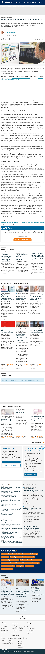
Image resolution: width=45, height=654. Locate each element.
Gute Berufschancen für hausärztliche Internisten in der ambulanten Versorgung (10, 517)
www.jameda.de (39, 106)
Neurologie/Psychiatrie (7, 563)
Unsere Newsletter (8, 551)
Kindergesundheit (24, 560)
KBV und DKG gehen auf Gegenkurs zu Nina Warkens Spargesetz (10, 521)
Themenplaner (30, 627)
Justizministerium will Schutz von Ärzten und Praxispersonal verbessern (36, 297)
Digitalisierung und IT (19, 222)
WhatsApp (20, 645)
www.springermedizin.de (7, 640)
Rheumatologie (29, 566)
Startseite (3, 625)
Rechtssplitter (19, 566)
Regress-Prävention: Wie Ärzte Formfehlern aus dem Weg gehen (22, 257)
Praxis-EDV (11, 222)
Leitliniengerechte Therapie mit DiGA (6, 420)
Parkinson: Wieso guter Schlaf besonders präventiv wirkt (32, 509)
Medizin (3, 628)
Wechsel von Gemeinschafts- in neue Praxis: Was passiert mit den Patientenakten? (6, 258)
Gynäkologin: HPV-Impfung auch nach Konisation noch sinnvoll (9, 513)
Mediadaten (30, 625)
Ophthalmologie (26, 563)
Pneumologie (35, 563)
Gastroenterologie (6, 560)
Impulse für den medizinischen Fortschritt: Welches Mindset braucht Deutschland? (22, 337)
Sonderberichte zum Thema (11, 407)
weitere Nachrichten (17, 545)
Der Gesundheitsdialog (7, 331)
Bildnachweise (15, 635)
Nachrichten (5, 484)
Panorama (3, 632)
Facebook (20, 643)
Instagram (20, 647)
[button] (41, 2)
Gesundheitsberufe (39, 222)
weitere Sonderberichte (37, 442)
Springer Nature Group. (28, 651)
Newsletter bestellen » (30, 474)
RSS (28, 634)
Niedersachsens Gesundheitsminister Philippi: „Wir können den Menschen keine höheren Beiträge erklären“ (11, 509)
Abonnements (30, 630)
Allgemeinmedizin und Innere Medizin (11, 554)
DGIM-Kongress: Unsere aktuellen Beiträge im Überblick (37, 590)
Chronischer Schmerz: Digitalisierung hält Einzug (37, 418)
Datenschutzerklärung (17, 628)
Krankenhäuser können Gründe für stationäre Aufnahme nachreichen (11, 525)
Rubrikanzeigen (31, 628)
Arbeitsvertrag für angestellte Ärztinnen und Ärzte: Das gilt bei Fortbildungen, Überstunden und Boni (22, 594)
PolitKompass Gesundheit (8, 566)
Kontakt (13, 634)
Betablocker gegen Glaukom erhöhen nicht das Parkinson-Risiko (10, 488)
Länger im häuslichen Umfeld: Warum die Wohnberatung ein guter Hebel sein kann (7, 592)
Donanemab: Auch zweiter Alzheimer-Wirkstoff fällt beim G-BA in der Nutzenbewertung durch (11, 542)
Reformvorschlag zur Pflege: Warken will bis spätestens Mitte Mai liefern (10, 492)
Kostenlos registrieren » (11, 465)
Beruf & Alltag (33, 554)
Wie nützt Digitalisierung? (20, 411)
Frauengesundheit (29, 557)
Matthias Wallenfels (11, 32)
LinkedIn (20, 642)
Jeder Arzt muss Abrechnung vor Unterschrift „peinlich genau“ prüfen (22, 297)
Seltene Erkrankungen (7, 569)
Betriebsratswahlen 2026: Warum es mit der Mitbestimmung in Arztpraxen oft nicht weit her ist (37, 257)
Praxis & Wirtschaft (5, 630)
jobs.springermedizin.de (7, 643)
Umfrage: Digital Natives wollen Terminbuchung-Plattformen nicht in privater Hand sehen (11, 537)
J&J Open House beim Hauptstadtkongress (36, 331)
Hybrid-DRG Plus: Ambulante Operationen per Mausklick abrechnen (7, 297)
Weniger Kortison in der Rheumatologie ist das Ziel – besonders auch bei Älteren (11, 529)
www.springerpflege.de (6, 642)
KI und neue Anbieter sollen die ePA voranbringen (9, 504)
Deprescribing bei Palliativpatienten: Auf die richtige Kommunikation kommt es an (33, 490)
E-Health (21, 557)
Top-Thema (25, 554)
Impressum (14, 632)
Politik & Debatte (5, 627)
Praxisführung (4, 222)
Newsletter (29, 632)
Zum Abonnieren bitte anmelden (22, 239)
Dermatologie (5, 557)
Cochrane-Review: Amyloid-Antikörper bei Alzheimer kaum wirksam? (10, 533)
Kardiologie (15, 560)
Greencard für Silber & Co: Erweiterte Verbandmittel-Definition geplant (9, 496)
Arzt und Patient (29, 222)
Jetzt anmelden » (11, 462)
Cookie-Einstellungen (17, 630)
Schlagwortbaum (16, 625)
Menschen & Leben (36, 560)
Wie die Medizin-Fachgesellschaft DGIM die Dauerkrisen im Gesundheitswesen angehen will (11, 500)
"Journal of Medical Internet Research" (20, 78)
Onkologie (17, 563)
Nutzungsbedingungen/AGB (18, 627)
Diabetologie (13, 557)
